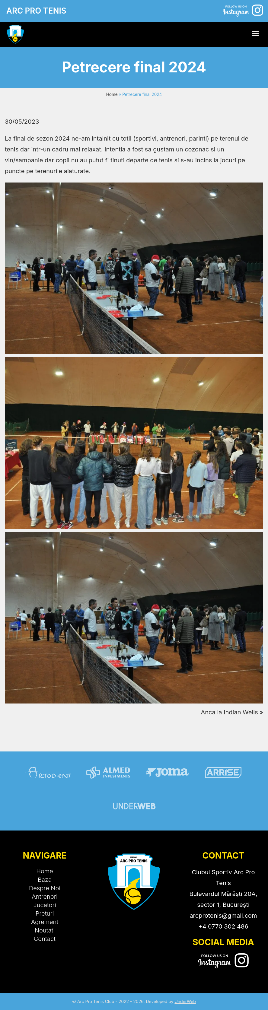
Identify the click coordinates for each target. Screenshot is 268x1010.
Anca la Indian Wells (229, 712)
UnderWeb (185, 1001)
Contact (45, 938)
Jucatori (44, 905)
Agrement (45, 922)
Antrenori (44, 896)
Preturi (45, 913)
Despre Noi (44, 888)
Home (112, 94)
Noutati (45, 930)
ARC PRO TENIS (36, 10)
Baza (45, 879)
